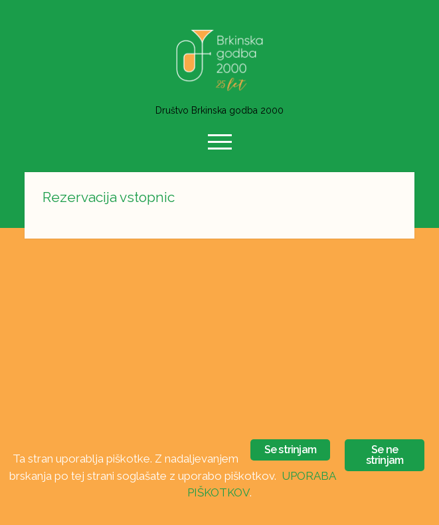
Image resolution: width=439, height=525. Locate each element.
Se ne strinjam (385, 455)
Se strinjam (290, 449)
